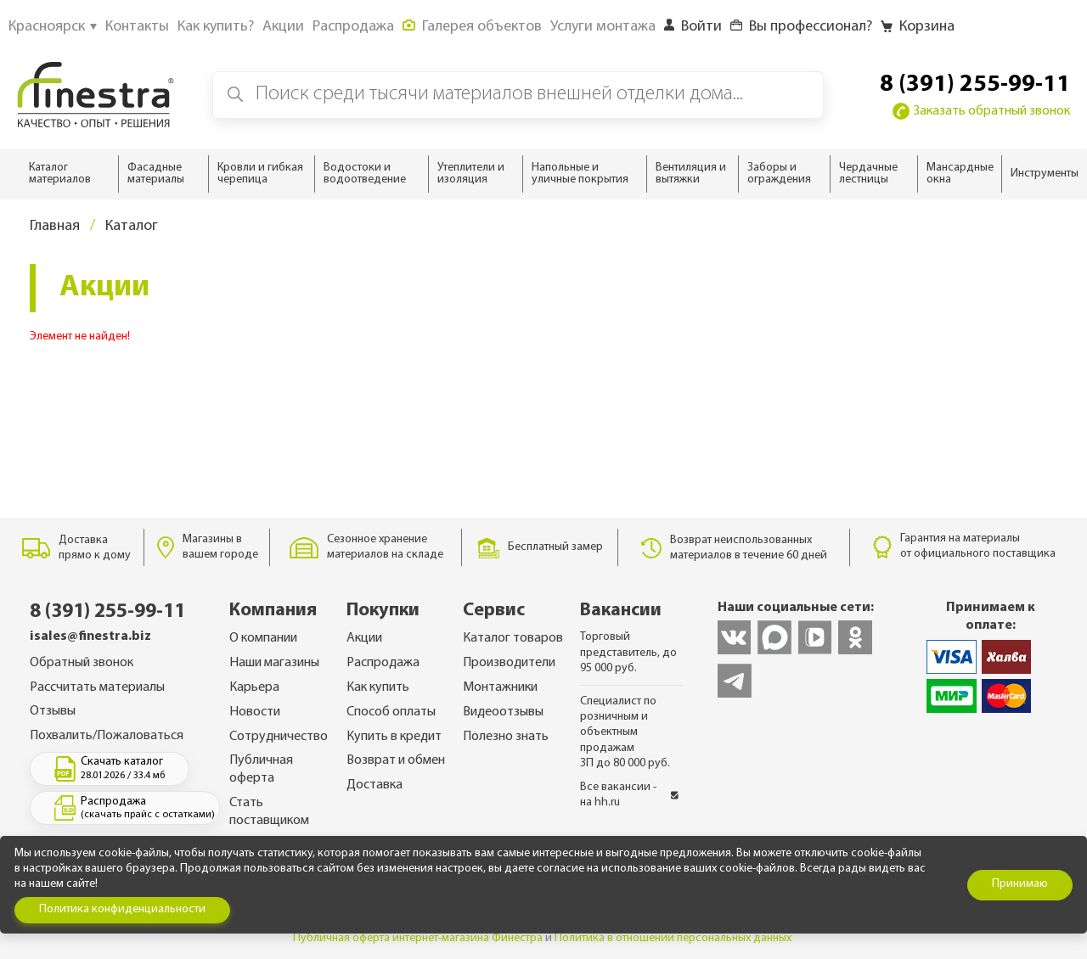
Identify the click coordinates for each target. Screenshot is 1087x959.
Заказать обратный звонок (981, 111)
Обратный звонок (81, 663)
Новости (254, 712)
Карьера (254, 687)
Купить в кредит (394, 736)
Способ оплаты (391, 712)
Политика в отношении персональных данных (673, 938)
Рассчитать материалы (97, 687)
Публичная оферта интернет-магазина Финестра (418, 938)
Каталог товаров (513, 638)
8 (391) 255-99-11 (975, 85)
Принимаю (1020, 884)
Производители (509, 663)
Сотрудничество (278, 736)
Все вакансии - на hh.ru (629, 795)
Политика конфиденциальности (122, 909)
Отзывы (53, 711)
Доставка (374, 785)
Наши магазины (274, 663)
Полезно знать (506, 736)
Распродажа (383, 663)
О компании (263, 638)
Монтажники (500, 687)
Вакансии (621, 610)
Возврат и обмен (395, 760)
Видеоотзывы (503, 712)
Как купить (377, 687)
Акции (364, 638)
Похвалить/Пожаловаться (106, 736)
